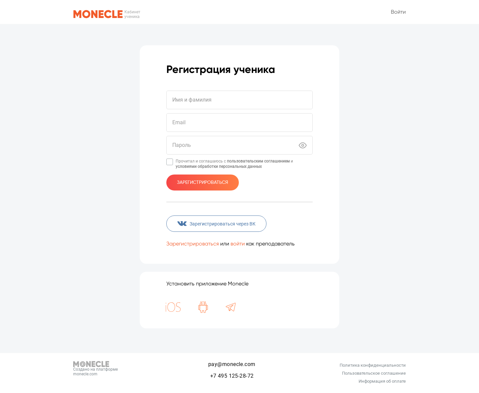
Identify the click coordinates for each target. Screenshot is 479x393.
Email (179, 122)
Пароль (181, 145)
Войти (398, 12)
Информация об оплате (382, 381)
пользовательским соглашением (258, 161)
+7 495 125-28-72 (232, 376)
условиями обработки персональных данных (219, 166)
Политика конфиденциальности (373, 365)
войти (238, 243)
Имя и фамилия (192, 100)
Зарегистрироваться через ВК (216, 223)
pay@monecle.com (231, 364)
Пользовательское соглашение (374, 373)
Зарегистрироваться (202, 182)
